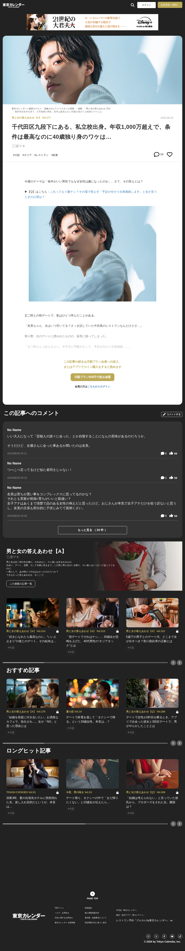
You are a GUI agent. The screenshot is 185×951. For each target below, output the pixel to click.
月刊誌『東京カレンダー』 (127, 910)
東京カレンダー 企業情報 (65, 923)
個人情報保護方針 (92, 913)
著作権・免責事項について (95, 918)
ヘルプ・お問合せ (62, 913)
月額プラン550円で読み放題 (92, 377)
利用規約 (88, 908)
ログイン (146, 5)
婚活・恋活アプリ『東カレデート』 (130, 915)
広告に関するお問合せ (64, 918)
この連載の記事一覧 (20, 583)
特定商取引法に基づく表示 (95, 923)
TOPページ (59, 908)
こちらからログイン (98, 386)
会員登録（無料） (170, 4)
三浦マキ (18, 146)
